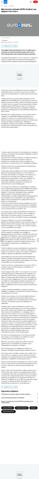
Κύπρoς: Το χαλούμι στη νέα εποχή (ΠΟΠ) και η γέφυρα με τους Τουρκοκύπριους (17, 402)
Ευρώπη (5, 5)
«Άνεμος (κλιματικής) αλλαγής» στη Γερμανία (12, 397)
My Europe (11, 5)
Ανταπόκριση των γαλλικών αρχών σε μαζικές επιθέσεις (15, 394)
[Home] (1, 5)
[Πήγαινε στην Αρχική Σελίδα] (5, 2)
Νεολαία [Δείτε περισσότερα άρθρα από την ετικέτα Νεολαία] (33, 408)
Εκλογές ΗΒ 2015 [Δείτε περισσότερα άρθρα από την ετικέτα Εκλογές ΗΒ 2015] (7, 408)
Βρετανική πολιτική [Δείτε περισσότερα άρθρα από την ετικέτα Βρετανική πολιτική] (8, 411)
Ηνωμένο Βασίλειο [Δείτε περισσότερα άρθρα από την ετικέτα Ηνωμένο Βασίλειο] (22, 408)
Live (35, 1)
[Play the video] (19, 25)
